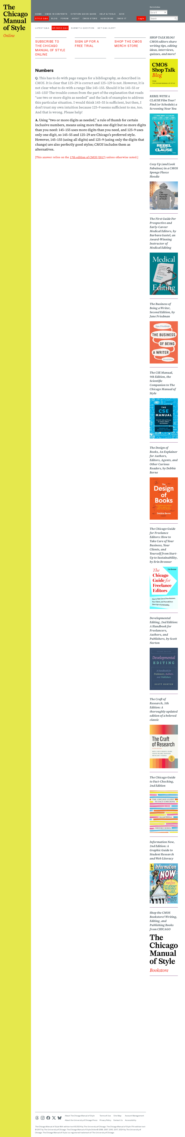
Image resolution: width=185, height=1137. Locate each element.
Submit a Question (82, 28)
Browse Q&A (60, 28)
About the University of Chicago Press (81, 1120)
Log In (141, 18)
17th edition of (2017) (88, 157)
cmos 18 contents (56, 14)
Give (122, 14)
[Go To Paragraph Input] (158, 12)
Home (38, 14)
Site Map (117, 1115)
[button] (165, 12)
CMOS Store (90, 18)
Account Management (134, 1115)
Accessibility (130, 1120)
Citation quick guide (83, 14)
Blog (54, 18)
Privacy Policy (105, 1120)
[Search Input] (164, 18)
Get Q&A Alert (106, 28)
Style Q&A (41, 18)
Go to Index (155, 7)
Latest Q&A (42, 28)
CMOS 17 (121, 18)
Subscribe (107, 18)
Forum (65, 18)
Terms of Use (105, 1115)
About (75, 18)
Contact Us (118, 1120)
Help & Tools (108, 14)
